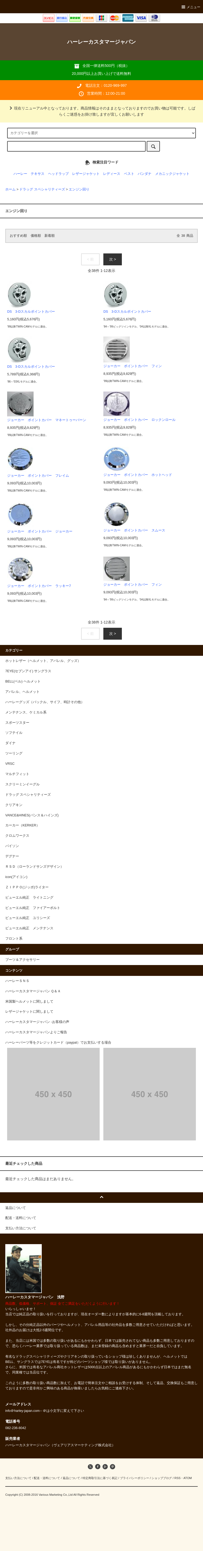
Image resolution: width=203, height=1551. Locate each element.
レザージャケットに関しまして (29, 1011)
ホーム (10, 189)
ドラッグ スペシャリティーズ (42, 189)
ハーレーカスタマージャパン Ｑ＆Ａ (33, 991)
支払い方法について (18, 1478)
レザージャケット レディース (96, 174)
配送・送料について (47, 1478)
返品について (71, 1478)
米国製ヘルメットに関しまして (29, 1001)
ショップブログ (161, 1478)
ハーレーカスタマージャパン (101, 42)
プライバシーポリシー (134, 1478)
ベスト (129, 174)
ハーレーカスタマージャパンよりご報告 (36, 1032)
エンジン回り (79, 189)
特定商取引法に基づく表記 (99, 1478)
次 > (112, 259)
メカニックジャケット (172, 174)
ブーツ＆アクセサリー (22, 960)
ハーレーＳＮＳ (17, 981)
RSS (177, 1478)
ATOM (187, 1478)
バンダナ (144, 174)
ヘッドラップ (58, 174)
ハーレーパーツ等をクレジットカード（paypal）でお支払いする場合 (58, 1042)
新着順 (49, 236)
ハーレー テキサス (28, 174)
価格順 (36, 236)
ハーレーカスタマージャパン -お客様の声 (37, 1022)
